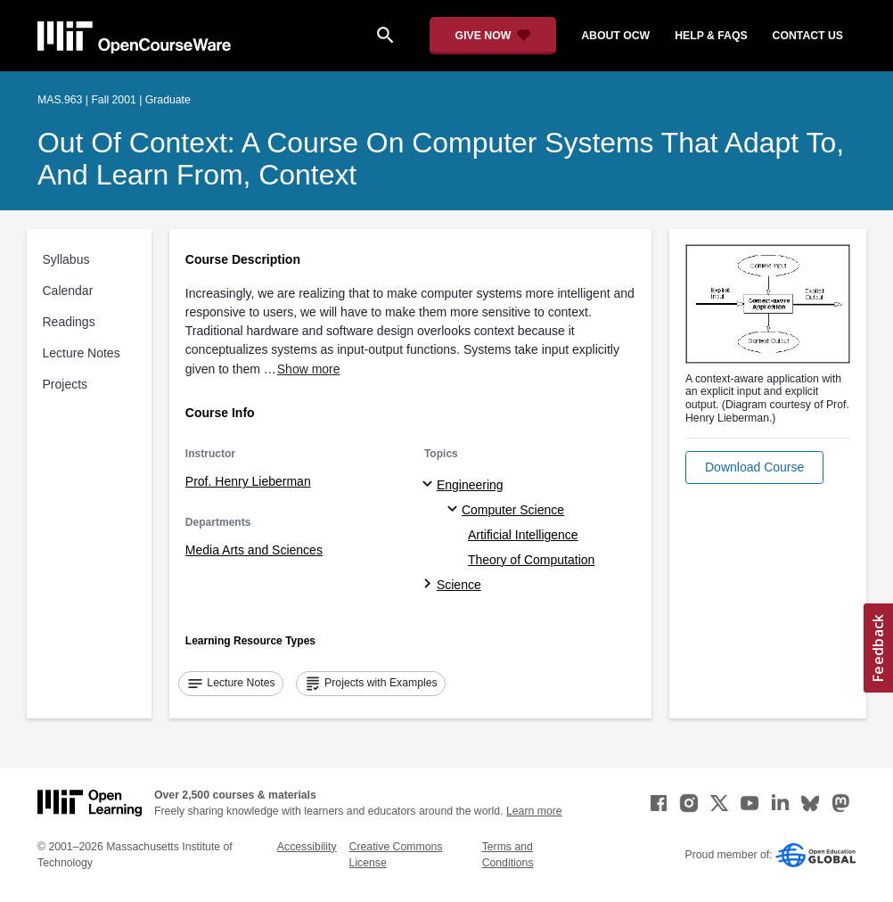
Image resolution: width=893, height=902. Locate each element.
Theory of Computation (531, 560)
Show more (308, 369)
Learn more (534, 811)
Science (459, 585)
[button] (754, 467)
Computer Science (513, 510)
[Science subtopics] (430, 584)
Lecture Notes (81, 353)
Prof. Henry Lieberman (248, 481)
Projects (65, 384)
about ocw (615, 35)
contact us (808, 35)
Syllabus (66, 259)
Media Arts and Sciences (254, 550)
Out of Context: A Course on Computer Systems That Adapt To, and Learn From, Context (440, 159)
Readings (69, 322)
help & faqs (711, 35)
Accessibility (307, 846)
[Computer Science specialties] (455, 509)
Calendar (68, 290)
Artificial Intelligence (523, 535)
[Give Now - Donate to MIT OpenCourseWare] (493, 35)
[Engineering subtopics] (430, 484)
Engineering (470, 485)
